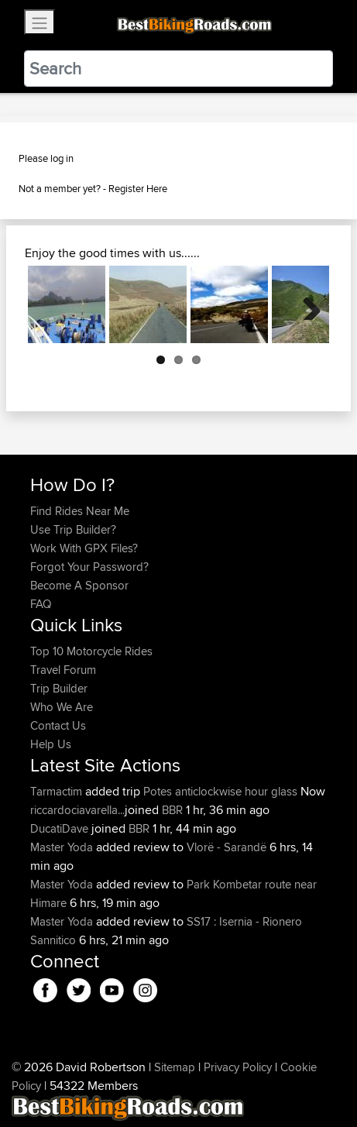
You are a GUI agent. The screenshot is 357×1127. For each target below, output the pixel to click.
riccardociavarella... (77, 810)
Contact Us (58, 725)
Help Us (50, 744)
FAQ (40, 604)
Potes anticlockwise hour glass (220, 791)
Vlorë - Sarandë (226, 847)
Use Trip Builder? (73, 529)
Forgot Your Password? (89, 566)
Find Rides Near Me (79, 511)
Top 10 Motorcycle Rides (91, 651)
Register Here (137, 188)
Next (305, 304)
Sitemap (174, 1067)
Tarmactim (57, 791)
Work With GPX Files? (84, 548)
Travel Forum (63, 669)
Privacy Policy (238, 1067)
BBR (172, 810)
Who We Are (61, 707)
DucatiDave (60, 828)
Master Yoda (63, 847)
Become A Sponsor (79, 585)
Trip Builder (59, 688)
